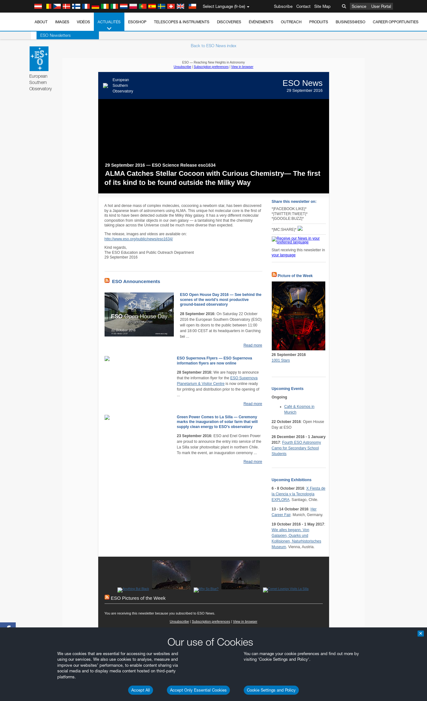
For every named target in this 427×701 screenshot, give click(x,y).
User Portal (381, 6)
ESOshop (137, 21)
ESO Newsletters (50, 35)
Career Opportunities (395, 21)
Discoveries (229, 21)
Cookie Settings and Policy (271, 690)
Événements (261, 21)
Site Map (322, 6)
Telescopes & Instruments (181, 21)
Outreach (291, 21)
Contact (303, 6)
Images (62, 21)
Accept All (140, 690)
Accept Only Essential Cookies (198, 690)
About (41, 21)
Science (359, 6)
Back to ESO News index (213, 45)
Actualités (109, 25)
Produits (318, 21)
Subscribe (283, 6)
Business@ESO (350, 21)
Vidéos (83, 21)
